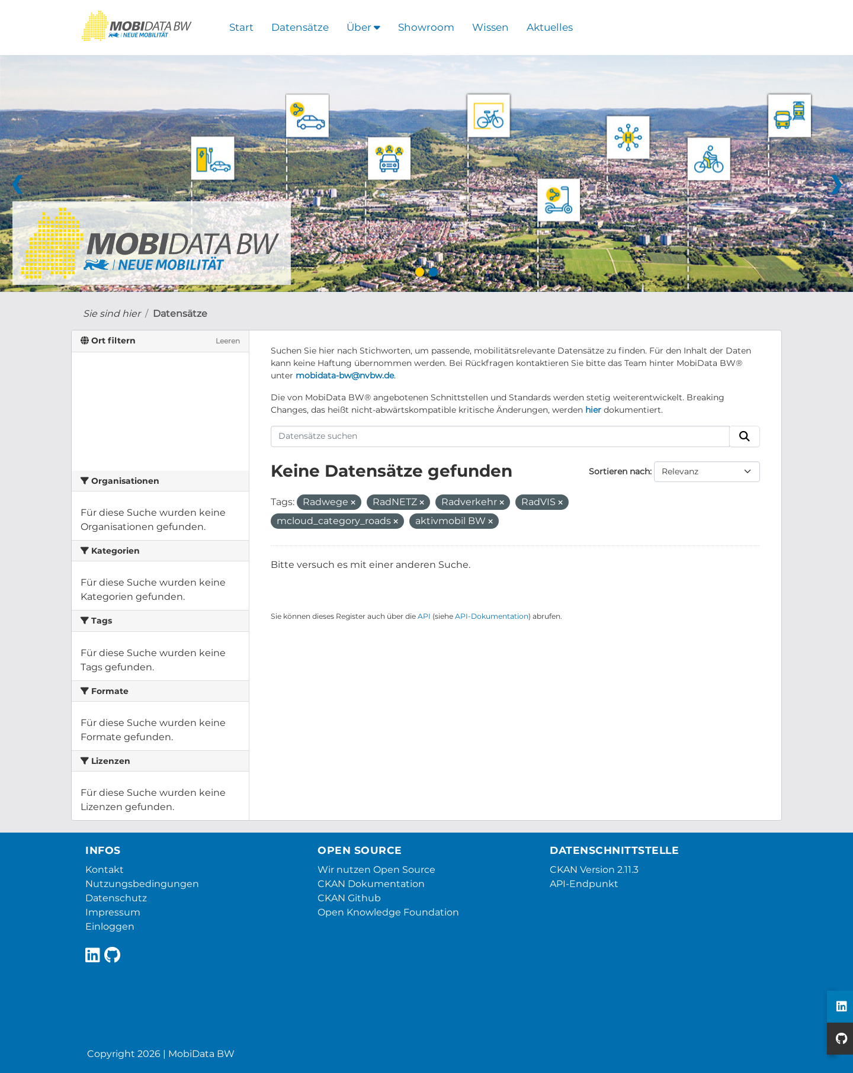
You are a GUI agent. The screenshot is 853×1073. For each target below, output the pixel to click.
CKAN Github (349, 898)
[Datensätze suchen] (500, 436)
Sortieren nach (619, 471)
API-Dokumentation (491, 616)
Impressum (112, 912)
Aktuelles (550, 27)
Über (363, 27)
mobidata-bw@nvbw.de (345, 375)
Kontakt (104, 869)
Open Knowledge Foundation (388, 912)
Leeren (228, 340)
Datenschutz (116, 898)
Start (241, 27)
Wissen (490, 27)
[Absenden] (744, 436)
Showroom (426, 27)
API (424, 616)
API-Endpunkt (584, 883)
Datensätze (300, 27)
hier (593, 409)
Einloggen (109, 926)
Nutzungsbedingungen (142, 883)
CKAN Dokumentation (371, 883)
